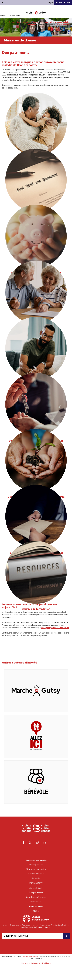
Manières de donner (46, 25)
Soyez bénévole (63, 25)
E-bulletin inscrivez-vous (16, 936)
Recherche (31, 25)
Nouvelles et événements (36, 897)
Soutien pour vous (40, 22)
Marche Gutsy (36, 883)
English (50, 2)
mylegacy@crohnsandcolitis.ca (55, 628)
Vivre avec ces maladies (60, 22)
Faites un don (63, 2)
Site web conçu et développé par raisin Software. (36, 963)
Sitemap (36, 911)
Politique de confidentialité (30, 956)
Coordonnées (36, 902)
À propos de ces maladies (20, 22)
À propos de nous (36, 893)
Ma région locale (14, 15)
